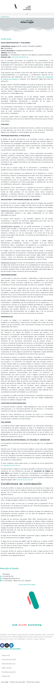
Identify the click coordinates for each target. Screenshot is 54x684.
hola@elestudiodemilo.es (11, 465)
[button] (27, 14)
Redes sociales (7, 668)
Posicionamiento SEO (9, 660)
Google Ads (6, 676)
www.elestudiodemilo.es (19, 57)
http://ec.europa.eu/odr (24, 480)
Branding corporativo (9, 672)
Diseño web (6, 655)
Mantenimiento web (8, 664)
